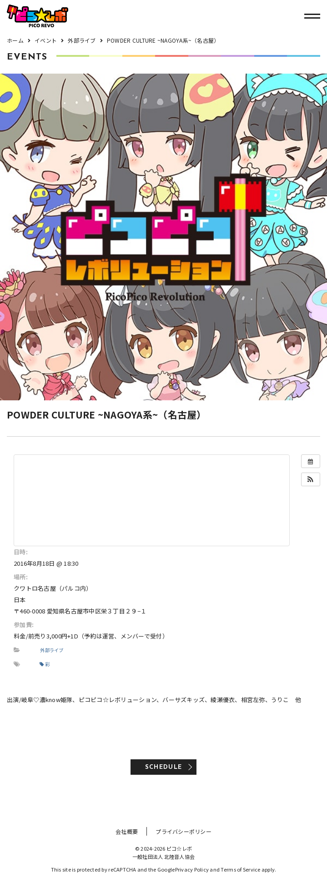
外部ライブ (51, 650)
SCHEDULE (163, 767)
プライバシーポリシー (183, 831)
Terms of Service (240, 869)
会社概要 (127, 831)
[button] (311, 479)
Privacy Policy (192, 869)
